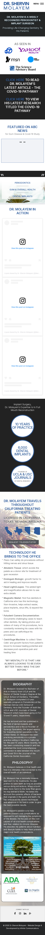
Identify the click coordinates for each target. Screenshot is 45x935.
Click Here (15, 80)
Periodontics (22, 183)
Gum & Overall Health (22, 189)
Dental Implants (22, 196)
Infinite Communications (29, 928)
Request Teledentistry (22, 542)
